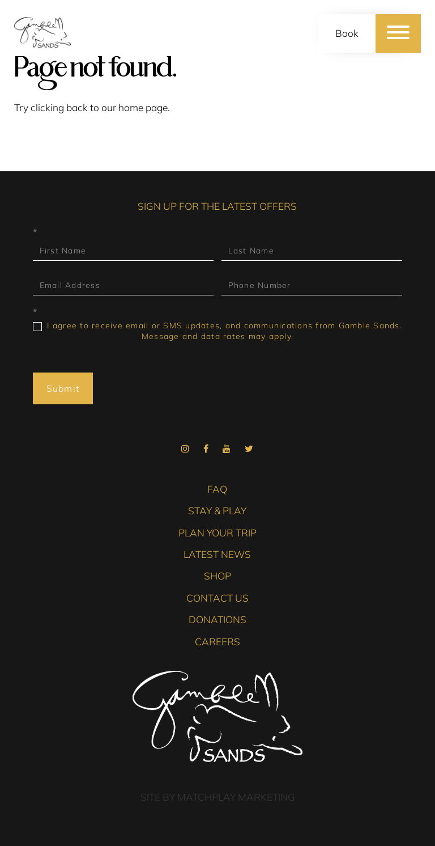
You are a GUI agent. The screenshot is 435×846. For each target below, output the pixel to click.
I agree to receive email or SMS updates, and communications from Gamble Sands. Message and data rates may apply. (217, 330)
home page (143, 107)
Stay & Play (217, 511)
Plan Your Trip (217, 533)
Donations (217, 619)
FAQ (217, 489)
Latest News (217, 554)
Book (347, 33)
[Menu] (398, 33)
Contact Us (217, 598)
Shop (217, 576)
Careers (217, 642)
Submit (63, 388)
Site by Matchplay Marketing (217, 797)
